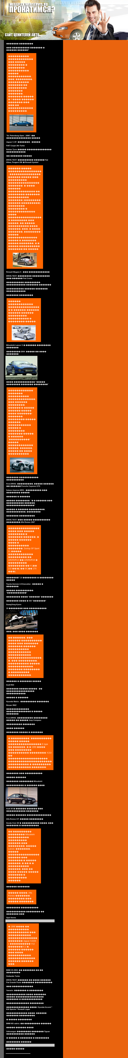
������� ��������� (20, 516)
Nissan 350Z (11, 705)
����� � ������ (17, 697)
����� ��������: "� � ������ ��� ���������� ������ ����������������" (29, 503)
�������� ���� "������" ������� (29, 597)
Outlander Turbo (13, 976)
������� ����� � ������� (24, 732)
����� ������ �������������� (28, 815)
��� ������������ (19, 986)
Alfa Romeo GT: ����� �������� (24, 819)
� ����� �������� (19, 1019)
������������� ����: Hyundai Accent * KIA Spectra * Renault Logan (29, 1008)
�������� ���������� (22, 908)
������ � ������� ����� (23, 681)
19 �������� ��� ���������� (26, 608)
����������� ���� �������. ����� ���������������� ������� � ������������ (26, 996)
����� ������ (16, 777)
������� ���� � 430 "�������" (26, 601)
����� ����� (15, 1049)
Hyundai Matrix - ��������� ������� (27, 701)
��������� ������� (20, 724)
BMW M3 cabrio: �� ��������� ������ (28, 1023)
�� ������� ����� (19, 156)
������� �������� (19, 44)
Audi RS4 (10, 685)
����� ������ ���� (20, 1027)
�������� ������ (18, 1042)
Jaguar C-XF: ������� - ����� (23, 142)
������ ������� (18, 887)
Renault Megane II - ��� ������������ (28, 272)
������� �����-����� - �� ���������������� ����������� (24, 691)
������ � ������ (18, 497)
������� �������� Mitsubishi (24, 781)
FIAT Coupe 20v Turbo (15, 146)
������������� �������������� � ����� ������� (24, 711)
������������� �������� (25, 1003)
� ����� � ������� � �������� (27, 1038)
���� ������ (15, 728)
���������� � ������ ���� (25, 785)
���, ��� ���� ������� (22, 631)
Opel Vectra (11, 918)
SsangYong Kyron (13, 604)
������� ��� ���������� (24, 773)
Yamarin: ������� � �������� (24, 990)
